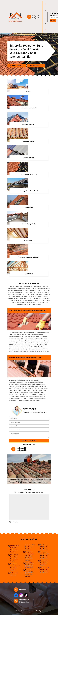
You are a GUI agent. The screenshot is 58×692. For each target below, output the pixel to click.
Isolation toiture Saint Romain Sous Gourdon (29, 565)
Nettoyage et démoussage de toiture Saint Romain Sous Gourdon (29, 556)
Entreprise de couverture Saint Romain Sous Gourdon (14, 567)
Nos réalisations (16, 65)
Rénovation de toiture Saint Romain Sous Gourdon (14, 558)
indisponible (36, 16)
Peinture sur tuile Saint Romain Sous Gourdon (45, 570)
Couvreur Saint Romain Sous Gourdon (44, 563)
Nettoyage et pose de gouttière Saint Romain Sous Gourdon (45, 555)
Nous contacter (36, 65)
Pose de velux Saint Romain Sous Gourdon (44, 547)
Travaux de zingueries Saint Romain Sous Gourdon (29, 573)
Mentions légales (38, 611)
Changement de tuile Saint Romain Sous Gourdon (14, 549)
